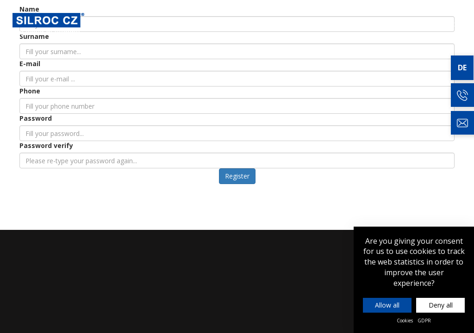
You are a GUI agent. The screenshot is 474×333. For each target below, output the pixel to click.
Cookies (405, 320)
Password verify (46, 145)
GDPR (424, 320)
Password (35, 118)
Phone (29, 90)
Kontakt (443, 23)
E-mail (29, 63)
